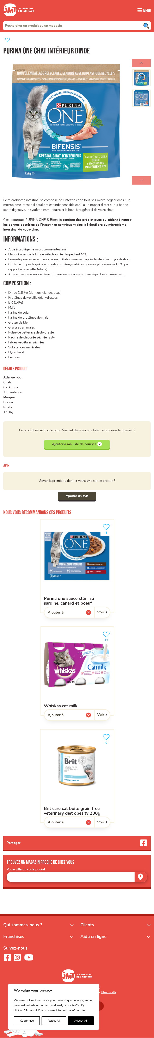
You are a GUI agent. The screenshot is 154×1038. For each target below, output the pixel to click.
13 (107, 636)
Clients (87, 925)
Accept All (80, 1020)
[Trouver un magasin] (141, 877)
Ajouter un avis (77, 496)
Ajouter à (64, 613)
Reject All (54, 1020)
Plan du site (108, 992)
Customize (27, 1020)
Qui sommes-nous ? (22, 925)
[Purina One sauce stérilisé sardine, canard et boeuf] (77, 566)
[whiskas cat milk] (77, 671)
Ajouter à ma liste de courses (77, 444)
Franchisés (13, 937)
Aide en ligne (93, 937)
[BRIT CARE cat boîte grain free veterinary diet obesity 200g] (77, 776)
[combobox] (77, 25)
